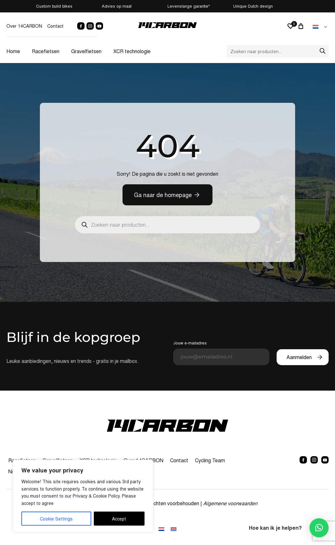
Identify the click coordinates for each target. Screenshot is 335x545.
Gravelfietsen (86, 51)
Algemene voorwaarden (230, 503)
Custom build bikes (21, 6)
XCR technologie (132, 51)
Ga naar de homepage (163, 195)
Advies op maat (115, 6)
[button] (319, 527)
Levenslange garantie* (211, 6)
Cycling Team (210, 460)
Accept (119, 518)
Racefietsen (45, 51)
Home (13, 51)
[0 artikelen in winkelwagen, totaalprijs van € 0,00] (302, 26)
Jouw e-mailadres (221, 352)
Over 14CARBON (24, 26)
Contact (55, 26)
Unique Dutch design (312, 6)
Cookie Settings (56, 518)
